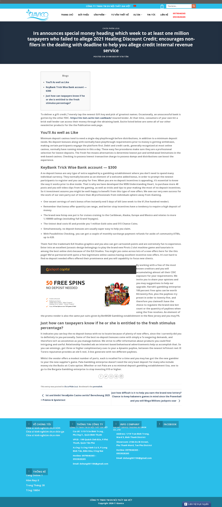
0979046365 (179, 13)
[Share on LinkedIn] (121, 376)
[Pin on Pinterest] (116, 376)
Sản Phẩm (100, 14)
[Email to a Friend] (111, 376)
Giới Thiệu (83, 14)
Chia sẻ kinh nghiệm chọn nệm (43, 427)
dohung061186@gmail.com (94, 463)
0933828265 (179, 17)
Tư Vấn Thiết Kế (120, 14)
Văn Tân (124, 56)
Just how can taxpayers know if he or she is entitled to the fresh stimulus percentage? (65, 99)
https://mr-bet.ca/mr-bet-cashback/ (91, 117)
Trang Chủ (67, 14)
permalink (97, 386)
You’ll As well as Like (57, 82)
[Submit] (194, 6)
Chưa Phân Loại (111, 28)
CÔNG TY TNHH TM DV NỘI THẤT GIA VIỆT (108, 6)
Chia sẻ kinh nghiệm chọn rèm (43, 435)
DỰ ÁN (138, 14)
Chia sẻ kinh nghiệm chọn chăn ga (45, 431)
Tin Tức (151, 14)
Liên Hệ (164, 14)
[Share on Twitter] (106, 376)
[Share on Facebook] (101, 376)
